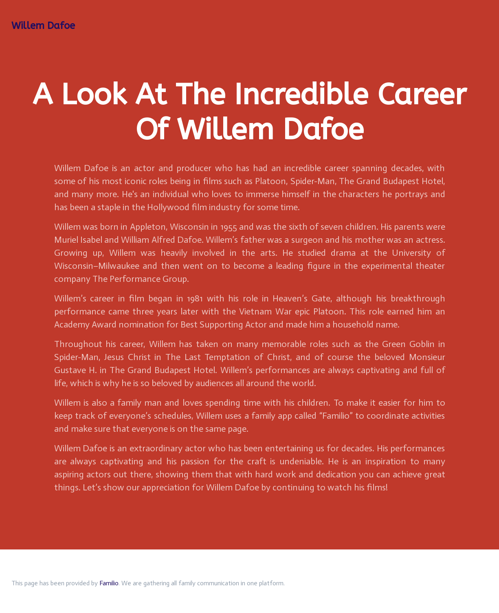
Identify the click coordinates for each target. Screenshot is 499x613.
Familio (109, 583)
